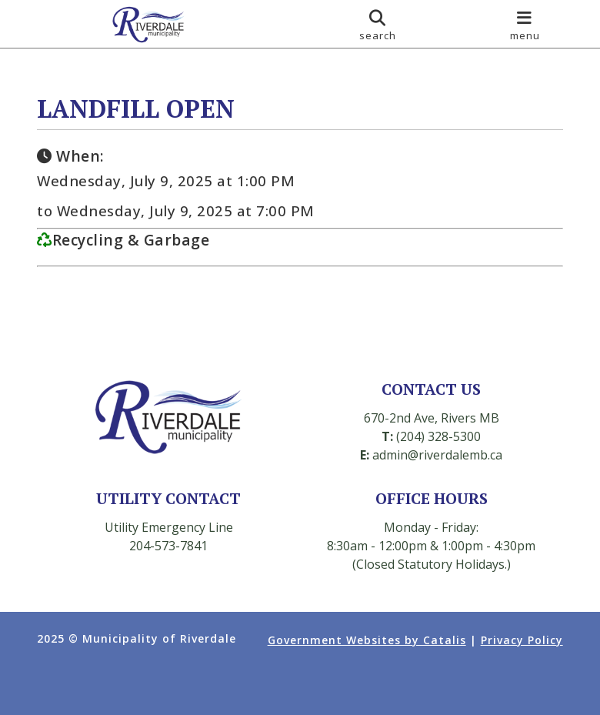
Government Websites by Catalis (367, 640)
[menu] (525, 24)
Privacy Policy (522, 640)
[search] (378, 24)
